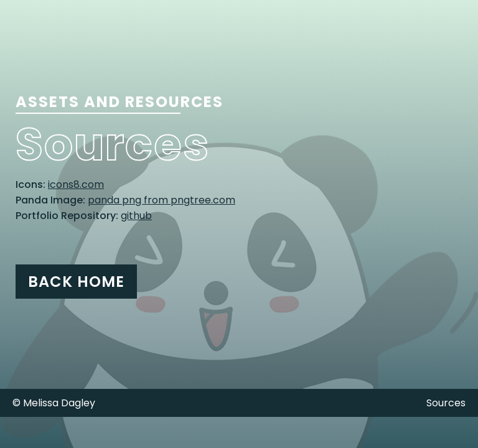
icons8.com (76, 184)
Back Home (76, 281)
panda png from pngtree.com (161, 200)
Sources (446, 403)
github (136, 215)
